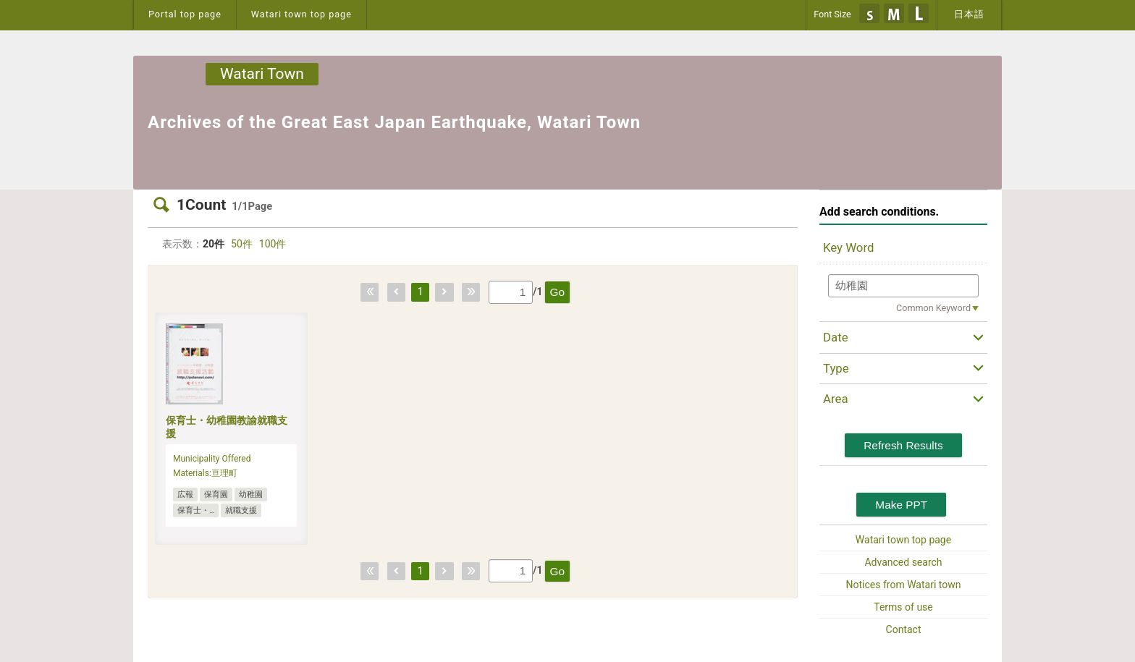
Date (835, 337)
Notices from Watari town (903, 584)
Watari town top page (301, 14)
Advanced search (903, 562)
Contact (903, 629)
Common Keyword (933, 307)
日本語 (969, 14)
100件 (273, 244)
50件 (242, 244)
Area (835, 398)
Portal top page (184, 14)
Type (836, 368)
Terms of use (903, 607)
